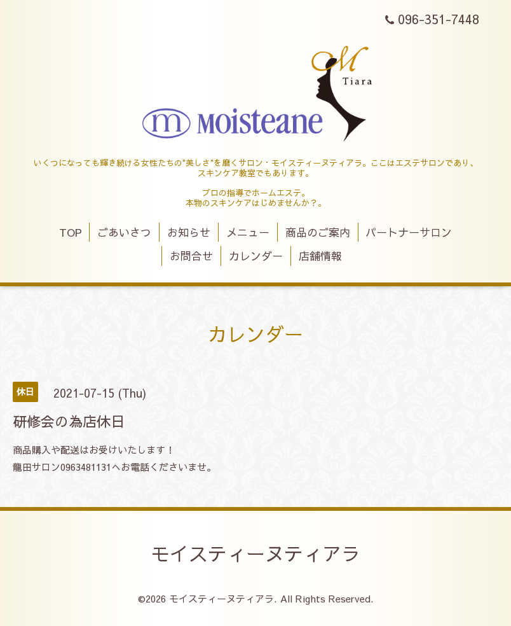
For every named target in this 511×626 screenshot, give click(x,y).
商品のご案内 (317, 232)
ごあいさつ (124, 232)
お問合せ (191, 255)
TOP (70, 232)
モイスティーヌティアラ (255, 553)
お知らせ (188, 232)
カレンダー (256, 255)
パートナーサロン (408, 232)
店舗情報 (320, 255)
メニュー (247, 232)
